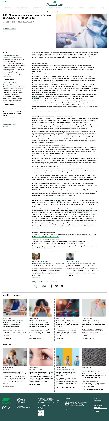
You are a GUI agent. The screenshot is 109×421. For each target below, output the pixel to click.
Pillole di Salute (54, 8)
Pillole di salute (98, 405)
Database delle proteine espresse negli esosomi (46, 239)
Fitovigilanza (38, 8)
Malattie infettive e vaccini (14, 12)
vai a (5, 1)
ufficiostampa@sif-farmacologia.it (24, 407)
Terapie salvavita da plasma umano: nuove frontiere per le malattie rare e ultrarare (67, 324)
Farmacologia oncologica (91, 320)
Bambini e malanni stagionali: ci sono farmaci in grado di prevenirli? (66, 373)
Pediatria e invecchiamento (65, 370)
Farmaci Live (69, 8)
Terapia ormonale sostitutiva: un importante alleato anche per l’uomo (14, 113)
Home (4, 12)
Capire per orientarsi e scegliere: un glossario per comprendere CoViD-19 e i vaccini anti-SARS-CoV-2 (94, 375)
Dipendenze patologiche (37, 320)
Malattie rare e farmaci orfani (13, 320)
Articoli (7, 8)
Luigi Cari (85, 389)
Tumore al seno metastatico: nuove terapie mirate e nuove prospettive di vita (93, 324)
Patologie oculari (35, 370)
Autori (81, 8)
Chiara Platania (27, 22)
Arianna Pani (60, 387)
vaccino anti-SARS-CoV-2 (64, 105)
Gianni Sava (59, 338)
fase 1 (59, 200)
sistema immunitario (88, 127)
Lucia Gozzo (7, 338)
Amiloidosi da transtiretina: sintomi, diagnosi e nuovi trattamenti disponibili (12, 324)
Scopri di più (67, 409)
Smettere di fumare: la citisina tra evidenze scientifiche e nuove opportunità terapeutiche (40, 324)
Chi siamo (92, 8)
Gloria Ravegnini (35, 338)
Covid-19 (5, 31)
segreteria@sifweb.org (22, 404)
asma (85, 179)
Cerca (102, 8)
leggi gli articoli (9, 79)
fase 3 (35, 204)
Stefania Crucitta (88, 338)
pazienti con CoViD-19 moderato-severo (78, 210)
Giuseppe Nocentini (12, 22)
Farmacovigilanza (22, 8)
